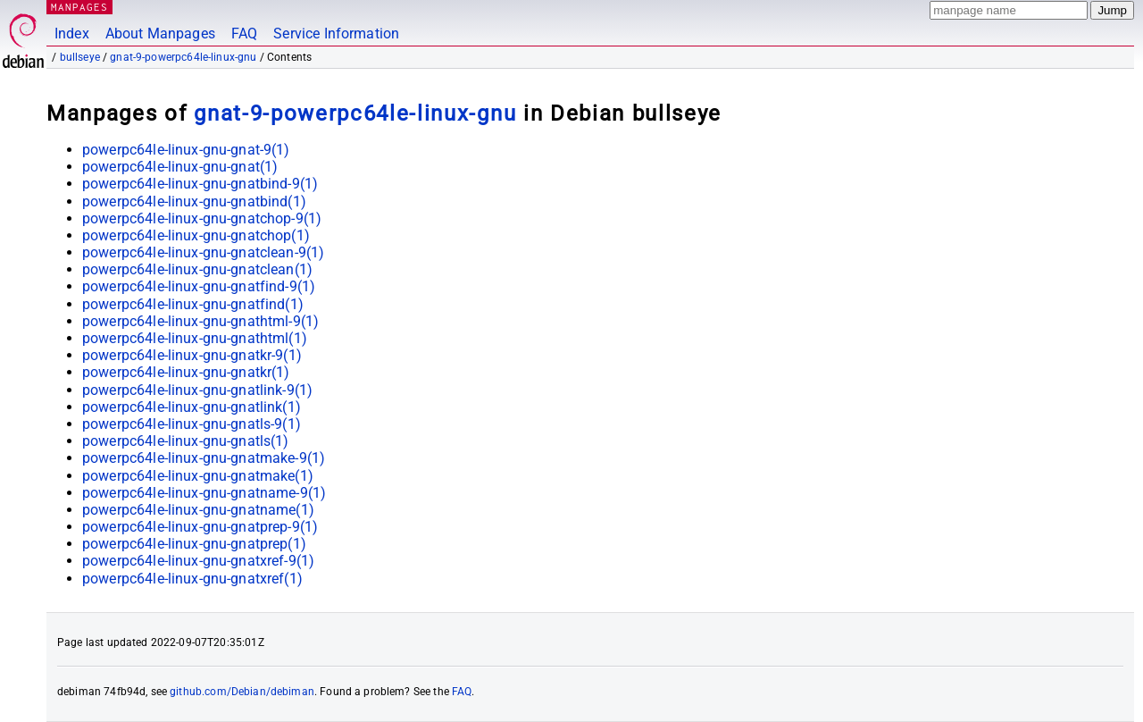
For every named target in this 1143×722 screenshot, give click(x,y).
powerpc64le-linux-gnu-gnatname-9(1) (204, 492)
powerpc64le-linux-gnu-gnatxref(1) (192, 578)
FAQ (244, 33)
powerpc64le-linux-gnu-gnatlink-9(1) (197, 390)
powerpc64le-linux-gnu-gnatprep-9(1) (200, 526)
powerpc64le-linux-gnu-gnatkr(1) (186, 372)
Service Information (336, 33)
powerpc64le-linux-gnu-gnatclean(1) (197, 269)
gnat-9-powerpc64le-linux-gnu (183, 57)
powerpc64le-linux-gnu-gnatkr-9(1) (192, 355)
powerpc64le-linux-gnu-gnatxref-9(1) (198, 560)
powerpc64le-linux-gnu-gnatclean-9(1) (203, 252)
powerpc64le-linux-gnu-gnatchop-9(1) (201, 218)
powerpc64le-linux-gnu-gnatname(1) (198, 509)
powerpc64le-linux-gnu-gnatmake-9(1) (203, 457)
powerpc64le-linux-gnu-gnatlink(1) (191, 407)
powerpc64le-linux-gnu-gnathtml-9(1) (200, 321)
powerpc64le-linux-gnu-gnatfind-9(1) (198, 286)
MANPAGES (79, 7)
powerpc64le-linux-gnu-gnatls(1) (185, 440)
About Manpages (160, 33)
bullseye (80, 57)
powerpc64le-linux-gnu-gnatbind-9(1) (200, 183)
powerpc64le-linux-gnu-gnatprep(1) (194, 543)
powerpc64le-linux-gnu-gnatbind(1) (194, 201)
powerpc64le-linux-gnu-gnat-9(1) (186, 149)
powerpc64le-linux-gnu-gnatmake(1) (197, 475)
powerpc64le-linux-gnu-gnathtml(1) (194, 338)
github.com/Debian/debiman (242, 691)
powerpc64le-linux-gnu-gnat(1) (180, 166)
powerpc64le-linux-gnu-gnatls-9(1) (191, 424)
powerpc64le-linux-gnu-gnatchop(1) (196, 235)
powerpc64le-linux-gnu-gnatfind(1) (193, 304)
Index (71, 33)
